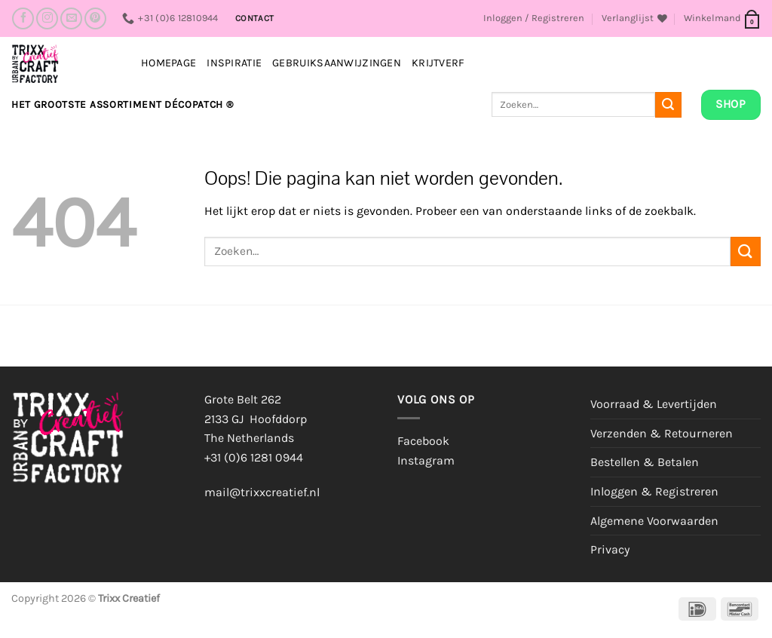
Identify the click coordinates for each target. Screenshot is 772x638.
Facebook (423, 441)
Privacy (610, 549)
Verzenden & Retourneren (661, 433)
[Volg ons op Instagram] (47, 18)
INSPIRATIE (234, 63)
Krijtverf (438, 63)
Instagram (426, 460)
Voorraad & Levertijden (653, 404)
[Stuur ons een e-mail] (71, 18)
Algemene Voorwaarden (654, 521)
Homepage (168, 63)
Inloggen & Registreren (654, 491)
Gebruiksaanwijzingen (336, 63)
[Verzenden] (668, 105)
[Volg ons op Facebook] (23, 18)
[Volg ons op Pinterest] (95, 18)
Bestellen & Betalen (644, 462)
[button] (533, 18)
